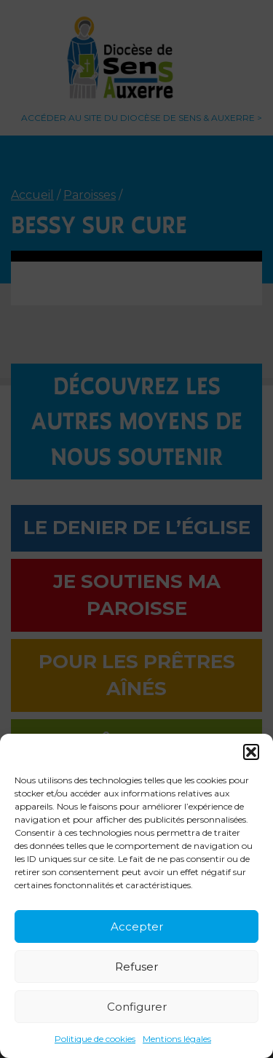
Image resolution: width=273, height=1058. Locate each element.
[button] (251, 752)
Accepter (137, 926)
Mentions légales (177, 1038)
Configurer (137, 1007)
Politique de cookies (95, 1038)
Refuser (136, 966)
